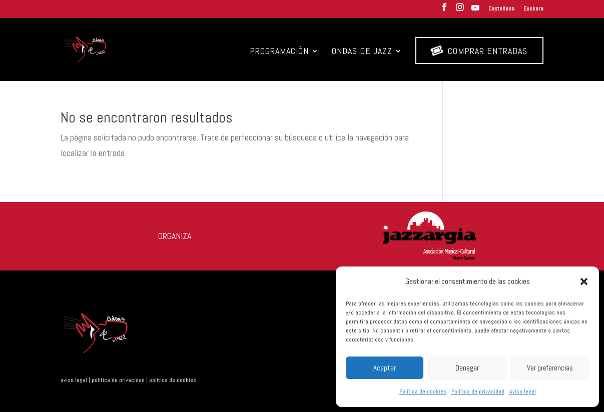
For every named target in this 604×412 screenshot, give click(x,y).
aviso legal (74, 380)
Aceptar (384, 367)
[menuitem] (501, 11)
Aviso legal (522, 392)
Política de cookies (422, 392)
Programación (279, 52)
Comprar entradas (479, 50)
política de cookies (172, 380)
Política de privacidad (477, 392)
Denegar (467, 367)
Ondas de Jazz (362, 52)
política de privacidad (118, 380)
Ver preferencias (550, 367)
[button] (584, 281)
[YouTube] (475, 11)
